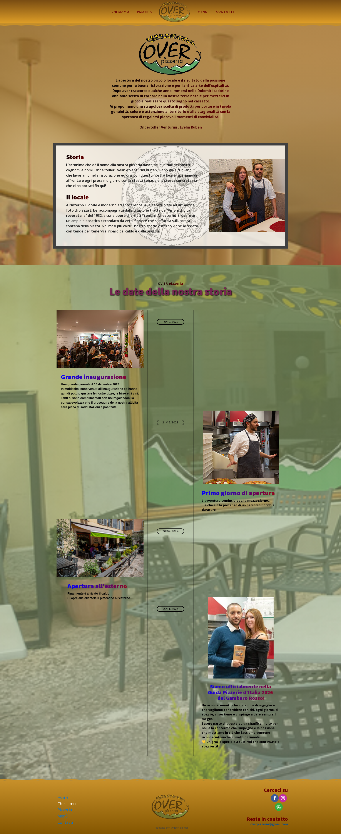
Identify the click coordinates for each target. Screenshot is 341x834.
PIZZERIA (144, 12)
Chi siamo (66, 803)
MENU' (202, 12)
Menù (62, 816)
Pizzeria (64, 809)
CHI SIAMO (120, 12)
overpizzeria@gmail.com (269, 824)
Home (63, 797)
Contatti (65, 822)
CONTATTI (225, 12)
